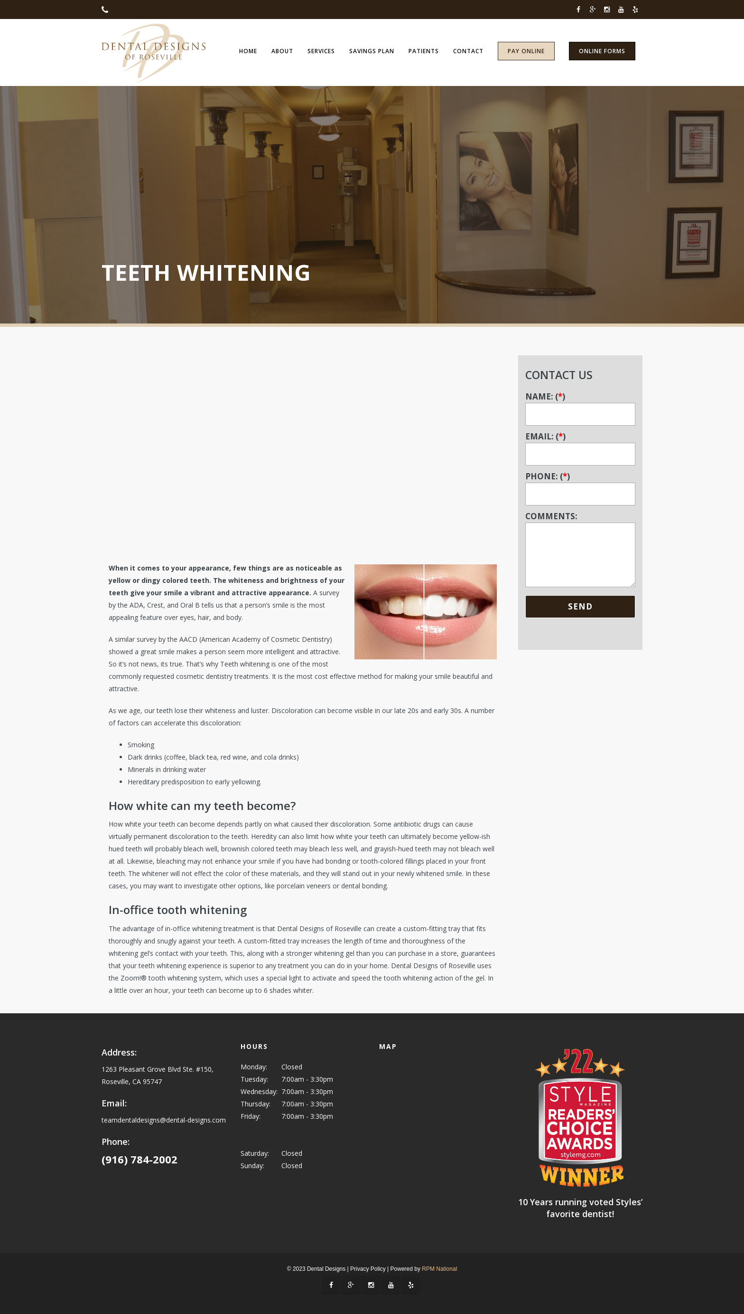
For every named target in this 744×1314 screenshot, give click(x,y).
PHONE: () (580, 485)
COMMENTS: (580, 550)
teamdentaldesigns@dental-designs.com (164, 1119)
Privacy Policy (368, 1269)
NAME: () (580, 405)
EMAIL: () (580, 445)
